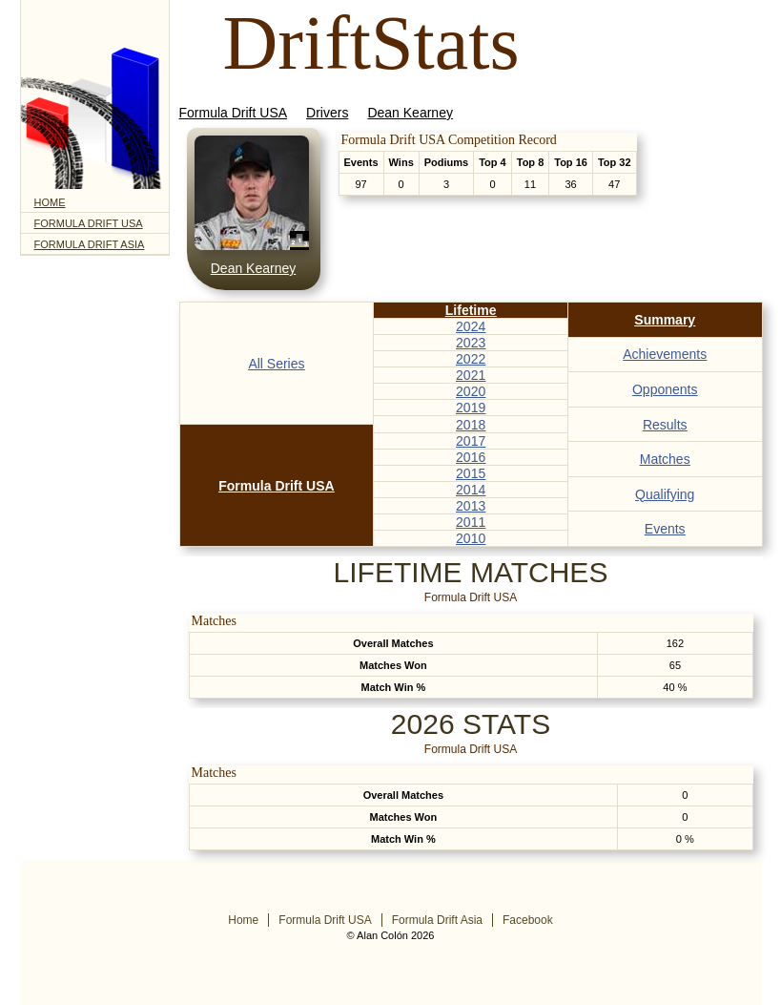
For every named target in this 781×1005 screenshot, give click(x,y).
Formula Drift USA (88, 223)
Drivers (327, 112)
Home (50, 202)
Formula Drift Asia (89, 244)
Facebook (528, 920)
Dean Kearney (410, 112)
